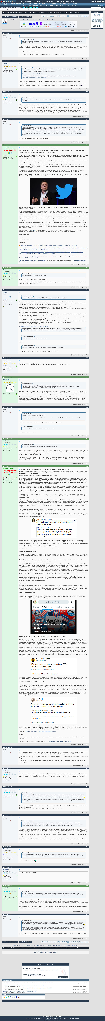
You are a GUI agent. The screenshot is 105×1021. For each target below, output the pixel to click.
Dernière (86, 16)
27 (66, 16)
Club (72, 1)
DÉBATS (61, 5)
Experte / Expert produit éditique (32, 974)
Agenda (29, 9)
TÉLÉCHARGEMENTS (48, 5)
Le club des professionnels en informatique (20, 12)
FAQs (27, 945)
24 (60, 16)
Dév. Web (44, 3)
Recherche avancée (100, 9)
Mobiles (69, 3)
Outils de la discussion (76, 30)
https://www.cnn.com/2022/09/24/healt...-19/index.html (34, 77)
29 (69, 16)
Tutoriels (28, 1)
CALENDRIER (67, 945)
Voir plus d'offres (63, 977)
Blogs (38, 1)
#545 (87, 144)
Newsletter (49, 1)
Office (64, 3)
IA (27, 3)
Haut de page (85, 1001)
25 (62, 16)
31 (73, 16)
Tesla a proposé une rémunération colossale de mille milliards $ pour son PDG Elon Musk (33, 19)
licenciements (34, 230)
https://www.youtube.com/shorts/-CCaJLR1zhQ (32, 73)
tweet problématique (50, 731)
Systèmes (75, 3)
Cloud (23, 3)
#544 (87, 119)
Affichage (85, 30)
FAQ (33, 1)
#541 (87, 33)
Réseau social (18, 9)
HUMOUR (74, 5)
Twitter (26, 731)
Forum (6, 12)
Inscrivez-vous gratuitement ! (30, 7)
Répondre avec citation (76, 58)
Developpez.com (78, 1001)
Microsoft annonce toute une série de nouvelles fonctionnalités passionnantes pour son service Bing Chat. (28, 982)
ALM (30, 3)
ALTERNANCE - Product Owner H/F (33, 968)
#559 (87, 885)
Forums (21, 1)
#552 (87, 466)
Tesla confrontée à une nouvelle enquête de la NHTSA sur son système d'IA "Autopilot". (23, 985)
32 (75, 16)
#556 (87, 814)
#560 (87, 914)
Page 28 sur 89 (45, 16)
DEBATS (55, 945)
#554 (87, 768)
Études (62, 1)
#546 (87, 267)
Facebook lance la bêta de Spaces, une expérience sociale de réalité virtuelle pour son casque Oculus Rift (27, 988)
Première (51, 16)
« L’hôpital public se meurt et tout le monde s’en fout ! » (33, 326)
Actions (11, 9)
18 (58, 16)
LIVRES (40, 5)
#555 (87, 786)
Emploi (57, 1)
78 (79, 16)
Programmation (54, 3)
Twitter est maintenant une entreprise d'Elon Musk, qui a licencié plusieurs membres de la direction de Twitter (49, 245)
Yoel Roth (30, 731)
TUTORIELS (24, 5)
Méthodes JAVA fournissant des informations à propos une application (19, 991)
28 (68, 16)
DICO (69, 5)
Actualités (34, 12)
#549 (87, 377)
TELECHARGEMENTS (39, 945)
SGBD (60, 3)
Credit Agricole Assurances (34, 970)
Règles (37, 9)
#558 (87, 867)
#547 (87, 289)
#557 (87, 846)
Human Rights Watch (39, 731)
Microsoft (35, 3)
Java (39, 3)
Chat (42, 1)
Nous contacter (71, 1001)
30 (71, 16)
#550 (87, 407)
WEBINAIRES (35, 5)
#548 (87, 357)
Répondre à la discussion (10, 16)
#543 (87, 91)
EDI (48, 3)
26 (64, 16)
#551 (87, 438)
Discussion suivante (52, 952)
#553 (87, 747)
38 (77, 16)
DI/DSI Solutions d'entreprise (14, 3)
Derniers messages (5, 9)
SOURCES (56, 5)
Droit (67, 1)
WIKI (66, 5)
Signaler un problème (25, 16)
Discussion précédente (40, 952)
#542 (87, 60)
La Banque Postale (31, 975)
